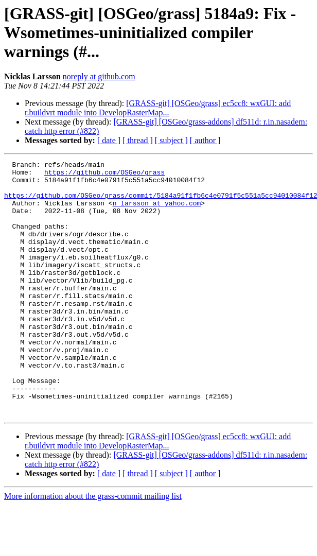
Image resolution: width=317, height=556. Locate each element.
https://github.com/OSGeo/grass (104, 175)
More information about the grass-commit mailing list (93, 547)
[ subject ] (171, 140)
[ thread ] (137, 140)
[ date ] (108, 140)
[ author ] (205, 140)
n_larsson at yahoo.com (157, 212)
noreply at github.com (99, 76)
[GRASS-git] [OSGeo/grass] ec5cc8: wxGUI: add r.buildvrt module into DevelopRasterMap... (158, 108)
